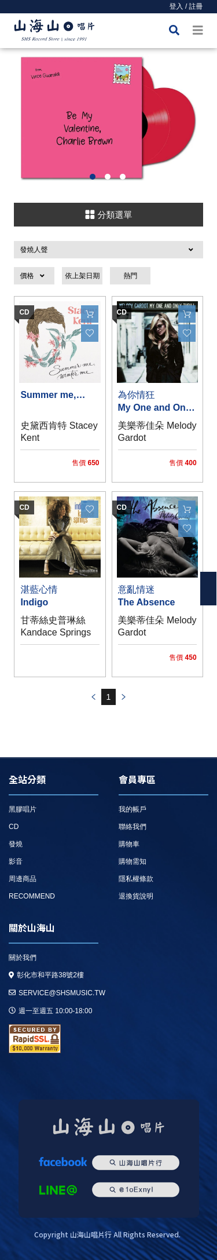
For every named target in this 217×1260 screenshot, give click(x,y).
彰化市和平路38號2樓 (46, 975)
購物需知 (132, 861)
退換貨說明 (136, 896)
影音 (16, 861)
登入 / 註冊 (186, 6)
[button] (108, 249)
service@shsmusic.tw (57, 993)
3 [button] (123, 177)
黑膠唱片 (22, 809)
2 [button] (108, 177)
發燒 (16, 844)
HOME (54, 32)
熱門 (130, 276)
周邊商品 (22, 879)
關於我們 (22, 958)
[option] (108, 117)
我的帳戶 (132, 809)
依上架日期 (82, 276)
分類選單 (108, 214)
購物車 (129, 844)
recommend (32, 896)
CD (14, 827)
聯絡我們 (132, 827)
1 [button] (92, 177)
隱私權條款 (136, 879)
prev (93, 697)
